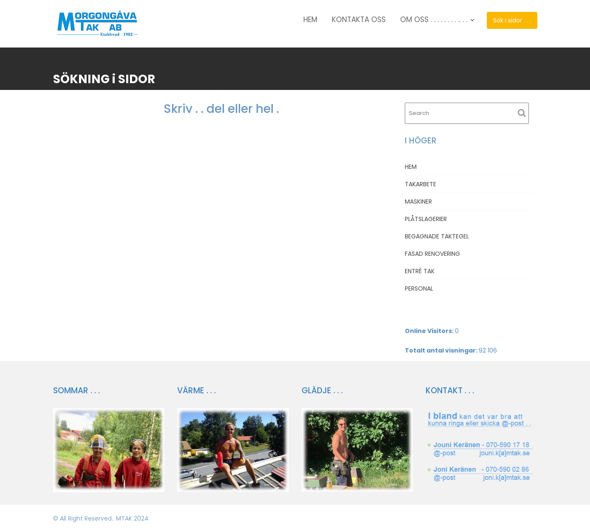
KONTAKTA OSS (359, 19)
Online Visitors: (430, 331)
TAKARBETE (420, 184)
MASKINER (418, 201)
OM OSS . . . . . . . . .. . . (433, 19)
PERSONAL (419, 288)
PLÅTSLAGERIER (426, 219)
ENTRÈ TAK (420, 271)
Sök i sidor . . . (512, 20)
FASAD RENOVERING (432, 253)
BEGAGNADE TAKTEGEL (437, 236)
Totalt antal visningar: (442, 350)
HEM (310, 19)
